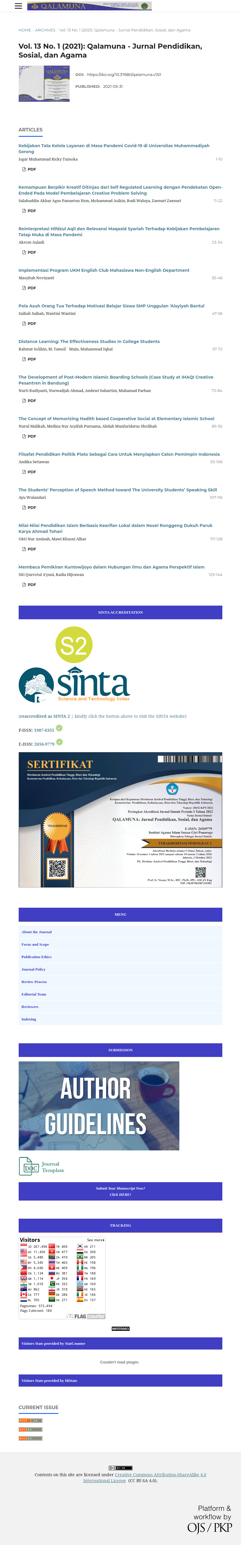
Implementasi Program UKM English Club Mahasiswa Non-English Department (104, 270)
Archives (45, 30)
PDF (31, 169)
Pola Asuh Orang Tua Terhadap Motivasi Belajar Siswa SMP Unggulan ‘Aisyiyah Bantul (112, 306)
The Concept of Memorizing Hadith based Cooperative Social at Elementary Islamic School (117, 418)
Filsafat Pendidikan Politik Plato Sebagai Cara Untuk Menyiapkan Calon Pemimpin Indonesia (119, 454)
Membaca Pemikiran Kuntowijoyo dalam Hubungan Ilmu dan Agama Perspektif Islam (112, 567)
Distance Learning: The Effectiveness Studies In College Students (89, 341)
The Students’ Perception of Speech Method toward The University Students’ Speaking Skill (118, 490)
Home (25, 30)
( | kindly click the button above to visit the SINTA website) (102, 716)
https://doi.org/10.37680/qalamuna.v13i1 (124, 74)
